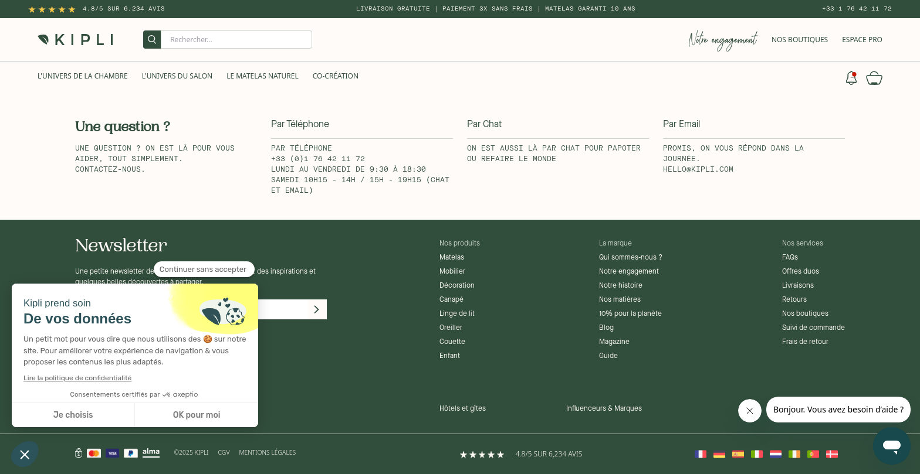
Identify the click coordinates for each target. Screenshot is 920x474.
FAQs (790, 257)
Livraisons (798, 285)
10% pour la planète (630, 314)
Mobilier (452, 271)
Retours (794, 300)
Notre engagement (629, 271)
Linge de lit (457, 314)
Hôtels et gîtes (462, 408)
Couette (452, 342)
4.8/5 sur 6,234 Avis (124, 9)
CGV (224, 452)
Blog (606, 328)
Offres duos (800, 271)
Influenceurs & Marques (604, 408)
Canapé (451, 300)
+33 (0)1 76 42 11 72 (318, 159)
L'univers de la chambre (83, 76)
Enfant (449, 356)
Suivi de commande (813, 328)
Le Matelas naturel (262, 76)
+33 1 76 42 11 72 (857, 9)
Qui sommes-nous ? (630, 257)
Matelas (451, 257)
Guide (608, 356)
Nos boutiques (805, 314)
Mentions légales (267, 452)
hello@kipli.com (698, 169)
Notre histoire (620, 285)
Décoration (457, 285)
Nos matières (620, 300)
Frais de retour (805, 342)
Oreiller (450, 328)
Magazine (614, 342)
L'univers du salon (177, 76)
